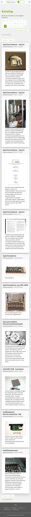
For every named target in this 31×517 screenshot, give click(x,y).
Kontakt (21, 508)
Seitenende (6, 35)
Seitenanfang (7, 499)
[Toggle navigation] (1, 2)
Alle (3, 21)
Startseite (6, 508)
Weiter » (11, 40)
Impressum (16, 509)
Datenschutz (7, 509)
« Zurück (5, 40)
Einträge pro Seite (22, 30)
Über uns (14, 508)
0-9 (7, 21)
